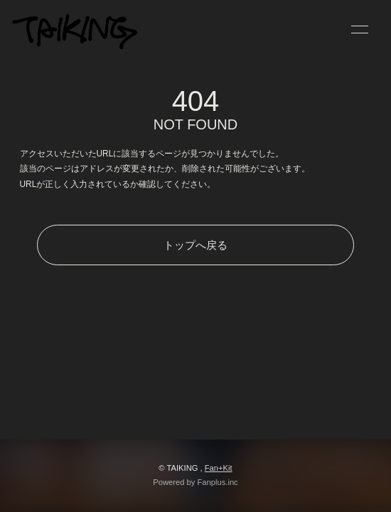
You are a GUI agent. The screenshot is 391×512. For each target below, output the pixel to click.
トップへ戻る (195, 245)
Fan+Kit (218, 468)
